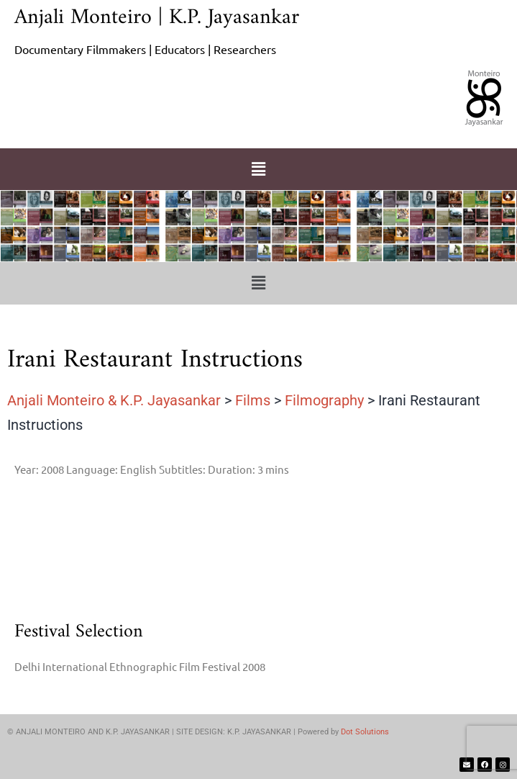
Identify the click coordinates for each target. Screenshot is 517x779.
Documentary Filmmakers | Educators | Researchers (145, 49)
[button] (258, 169)
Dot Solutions (365, 732)
